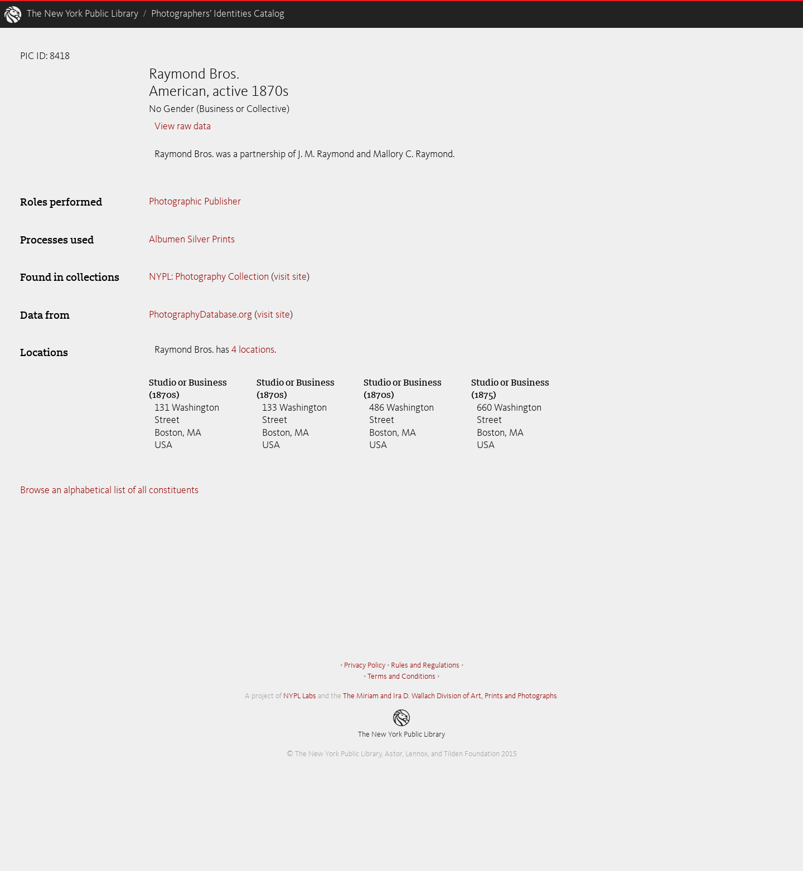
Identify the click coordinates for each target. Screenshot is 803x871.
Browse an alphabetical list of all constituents (109, 490)
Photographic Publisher (195, 202)
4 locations (252, 350)
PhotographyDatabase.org (200, 315)
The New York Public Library (82, 14)
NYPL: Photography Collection (209, 277)
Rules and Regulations (425, 665)
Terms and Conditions (401, 676)
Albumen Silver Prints (192, 240)
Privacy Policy (364, 665)
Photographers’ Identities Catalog (217, 14)
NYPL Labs (299, 696)
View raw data (182, 126)
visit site (290, 277)
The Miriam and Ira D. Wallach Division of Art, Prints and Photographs (450, 696)
